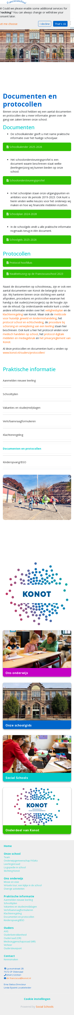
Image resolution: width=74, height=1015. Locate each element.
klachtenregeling (13, 314)
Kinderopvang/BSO (14, 462)
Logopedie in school (15, 867)
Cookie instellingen (37, 999)
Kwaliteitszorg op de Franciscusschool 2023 (35, 274)
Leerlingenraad (12, 864)
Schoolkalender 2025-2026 (24, 147)
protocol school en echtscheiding (23, 322)
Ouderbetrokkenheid (15, 934)
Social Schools (45, 1006)
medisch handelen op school (20, 334)
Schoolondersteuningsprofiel (26, 180)
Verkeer (8, 945)
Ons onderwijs (13, 878)
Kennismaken (11, 959)
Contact (9, 956)
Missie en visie (11, 882)
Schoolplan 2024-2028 (22, 214)
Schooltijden (10, 394)
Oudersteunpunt (13, 948)
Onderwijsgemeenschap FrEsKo (21, 860)
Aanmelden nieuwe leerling (19, 380)
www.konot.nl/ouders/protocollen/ (24, 352)
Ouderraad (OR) (12, 938)
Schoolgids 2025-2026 (22, 239)
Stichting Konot (12, 870)
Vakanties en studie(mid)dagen (21, 407)
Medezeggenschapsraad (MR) (19, 941)
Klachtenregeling (13, 435)
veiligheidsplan (54, 310)
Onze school (12, 853)
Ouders (9, 928)
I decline (45, 24)
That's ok (60, 24)
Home (8, 846)
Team (7, 857)
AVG (6, 931)
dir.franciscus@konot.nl (18, 978)
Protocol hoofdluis (19, 262)
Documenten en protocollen (22, 448)
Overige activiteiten (14, 888)
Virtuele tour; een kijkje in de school (23, 885)
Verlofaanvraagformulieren (19, 421)
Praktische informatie (19, 896)
